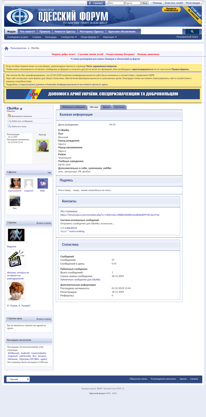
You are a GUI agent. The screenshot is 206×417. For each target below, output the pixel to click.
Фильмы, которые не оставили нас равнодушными (18, 275)
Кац (14, 208)
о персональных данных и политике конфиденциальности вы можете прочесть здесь (63, 84)
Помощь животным (148, 54)
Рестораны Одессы (92, 31)
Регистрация (193, 3)
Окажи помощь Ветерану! (120, 54)
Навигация (108, 37)
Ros (34, 356)
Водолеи (11, 246)
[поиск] (161, 31)
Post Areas (119, 107)
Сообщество (67, 37)
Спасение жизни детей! (91, 54)
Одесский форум (97, 393)
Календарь (51, 37)
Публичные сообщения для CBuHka (80, 279)
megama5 (28, 190)
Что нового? (27, 31)
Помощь (157, 3)
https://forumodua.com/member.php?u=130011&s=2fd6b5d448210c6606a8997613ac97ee (110, 214)
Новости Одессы (65, 31)
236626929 (71, 227)
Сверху (194, 378)
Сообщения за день (17, 37)
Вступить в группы (44, 223)
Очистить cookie (174, 3)
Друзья (106, 107)
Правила (45, 31)
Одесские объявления (121, 31)
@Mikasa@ (13, 353)
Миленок (12, 359)
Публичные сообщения (73, 107)
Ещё (49, 172)
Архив (183, 378)
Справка (36, 37)
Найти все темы (17, 126)
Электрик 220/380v (29, 359)
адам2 (43, 359)
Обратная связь (138, 378)
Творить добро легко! (63, 54)
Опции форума (88, 37)
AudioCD (25, 353)
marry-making (76, 231)
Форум (11, 31)
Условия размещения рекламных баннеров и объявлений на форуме (105, 59)
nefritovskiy (25, 356)
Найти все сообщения (20, 121)
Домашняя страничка (20, 115)
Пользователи (18, 48)
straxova (42, 356)
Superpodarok (14, 190)
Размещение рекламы (163, 378)
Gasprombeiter (38, 353)
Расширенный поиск (187, 37)
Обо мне (94, 107)
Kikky (42, 190)
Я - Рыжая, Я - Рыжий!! (19, 305)
